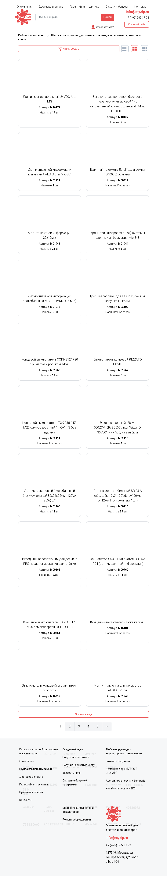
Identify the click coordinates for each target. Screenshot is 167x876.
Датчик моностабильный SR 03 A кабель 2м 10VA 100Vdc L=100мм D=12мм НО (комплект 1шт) (117, 495)
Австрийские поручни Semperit (125, 780)
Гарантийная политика (84, 6)
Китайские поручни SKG (121, 788)
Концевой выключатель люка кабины (117, 622)
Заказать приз (72, 772)
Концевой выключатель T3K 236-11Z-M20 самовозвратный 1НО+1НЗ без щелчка (49, 427)
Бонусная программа (76, 757)
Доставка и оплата (51, 6)
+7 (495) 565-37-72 (137, 17)
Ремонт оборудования (77, 819)
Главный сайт (136, 24)
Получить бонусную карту (79, 764)
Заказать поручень (118, 761)
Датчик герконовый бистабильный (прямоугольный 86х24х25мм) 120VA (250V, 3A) (49, 495)
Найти (107, 17)
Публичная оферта (31, 792)
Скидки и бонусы (117, 6)
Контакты (140, 6)
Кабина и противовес (31, 35)
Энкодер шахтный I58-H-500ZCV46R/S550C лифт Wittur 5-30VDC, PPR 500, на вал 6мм (117, 427)
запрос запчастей (105, 27)
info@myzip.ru (137, 12)
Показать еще (83, 714)
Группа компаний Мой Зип (35, 768)
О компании (24, 6)
